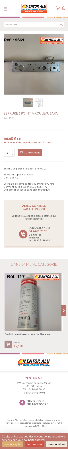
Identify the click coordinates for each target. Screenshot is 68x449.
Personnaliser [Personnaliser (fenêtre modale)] (56, 444)
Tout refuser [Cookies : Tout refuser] (34, 444)
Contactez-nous (39, 234)
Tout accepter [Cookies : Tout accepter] (12, 444)
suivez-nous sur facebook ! (37, 402)
